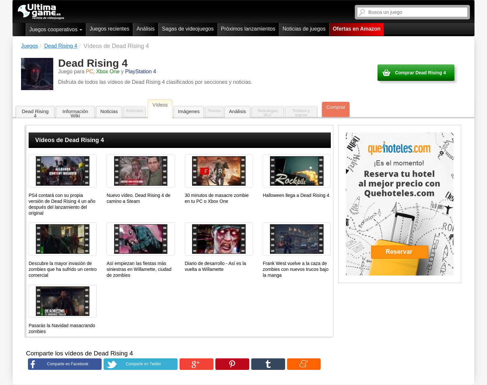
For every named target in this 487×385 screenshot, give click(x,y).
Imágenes (189, 111)
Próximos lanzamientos (248, 29)
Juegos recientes (109, 29)
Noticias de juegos (304, 29)
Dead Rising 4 (35, 113)
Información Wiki (75, 113)
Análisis (145, 29)
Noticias (109, 111)
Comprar (335, 107)
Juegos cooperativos (55, 29)
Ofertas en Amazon (356, 29)
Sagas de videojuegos (187, 29)
